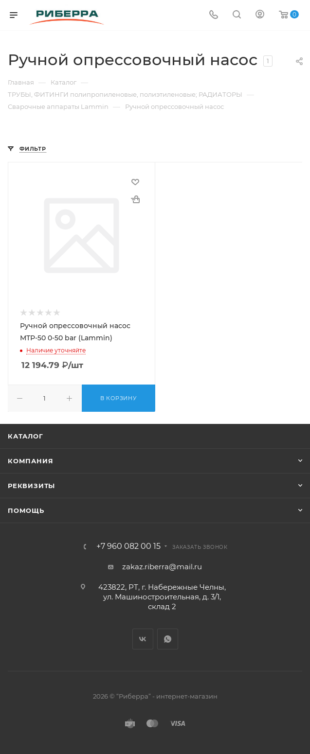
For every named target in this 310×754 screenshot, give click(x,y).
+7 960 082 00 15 (128, 546)
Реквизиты (31, 486)
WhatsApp (167, 639)
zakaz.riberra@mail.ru (162, 566)
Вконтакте (142, 639)
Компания (30, 461)
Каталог (25, 436)
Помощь (26, 510)
